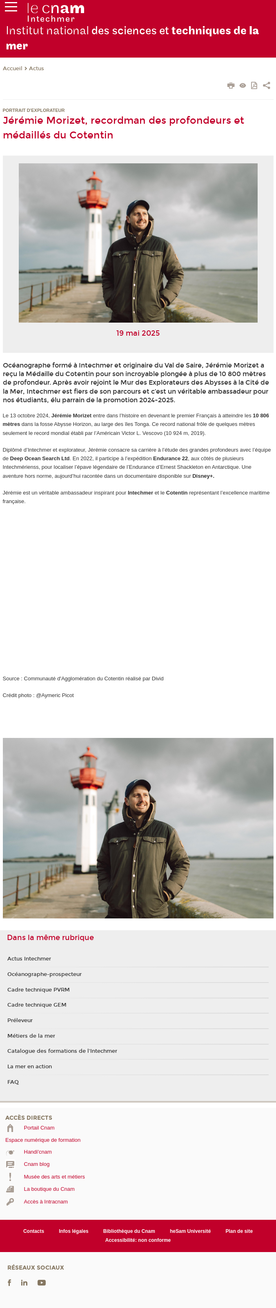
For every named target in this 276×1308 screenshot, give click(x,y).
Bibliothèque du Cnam (129, 1231)
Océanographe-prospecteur (44, 974)
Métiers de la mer (31, 1036)
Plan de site (239, 1231)
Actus (36, 68)
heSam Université (190, 1231)
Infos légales (74, 1231)
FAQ (13, 1082)
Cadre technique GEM (37, 1005)
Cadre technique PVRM (38, 990)
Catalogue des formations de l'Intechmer (62, 1051)
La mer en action (29, 1066)
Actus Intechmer (29, 959)
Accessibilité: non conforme (138, 1240)
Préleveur (20, 1020)
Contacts (33, 1231)
